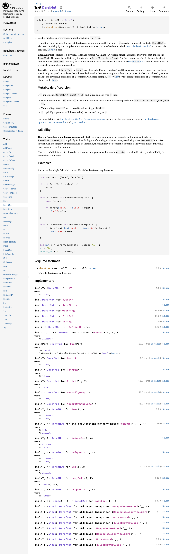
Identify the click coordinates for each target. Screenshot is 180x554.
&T (70, 288)
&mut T (71, 358)
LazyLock (101, 501)
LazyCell (78, 478)
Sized (46, 294)
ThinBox (72, 369)
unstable (57, 11)
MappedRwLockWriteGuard (130, 511)
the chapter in (83, 118)
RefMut (71, 381)
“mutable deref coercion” (138, 46)
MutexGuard (121, 517)
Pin (72, 344)
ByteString (70, 305)
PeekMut (98, 332)
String (67, 321)
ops (40, 3)
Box (74, 409)
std (12, 4)
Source (68, 11)
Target (99, 26)
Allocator (47, 338)
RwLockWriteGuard (125, 522)
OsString (68, 310)
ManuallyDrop (76, 392)
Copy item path (60, 7)
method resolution (57, 122)
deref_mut (52, 26)
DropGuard (79, 489)
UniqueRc (78, 438)
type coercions (79, 122)
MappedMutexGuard (125, 506)
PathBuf (67, 316)
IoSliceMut (76, 327)
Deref (68, 20)
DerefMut (54, 288)
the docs (136, 61)
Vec (74, 466)
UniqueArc (79, 452)
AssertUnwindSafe (79, 403)
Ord (44, 430)
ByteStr (67, 299)
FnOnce (45, 484)
